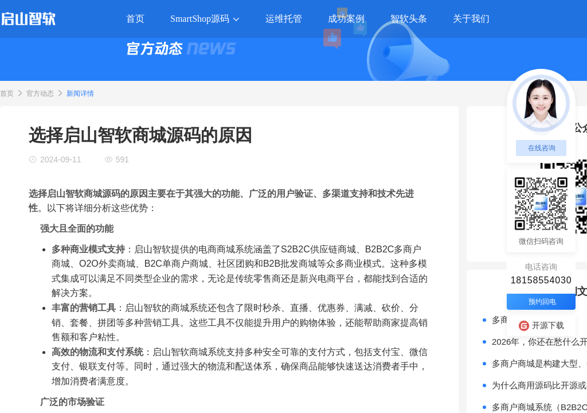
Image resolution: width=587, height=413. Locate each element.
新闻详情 (80, 93)
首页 (7, 93)
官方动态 (40, 93)
